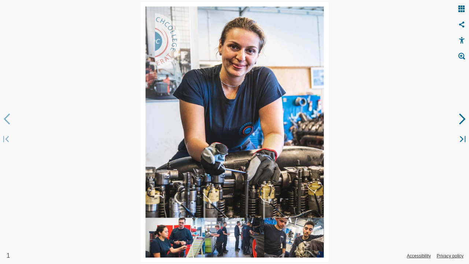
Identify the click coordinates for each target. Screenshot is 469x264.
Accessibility (419, 255)
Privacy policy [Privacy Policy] (450, 255)
